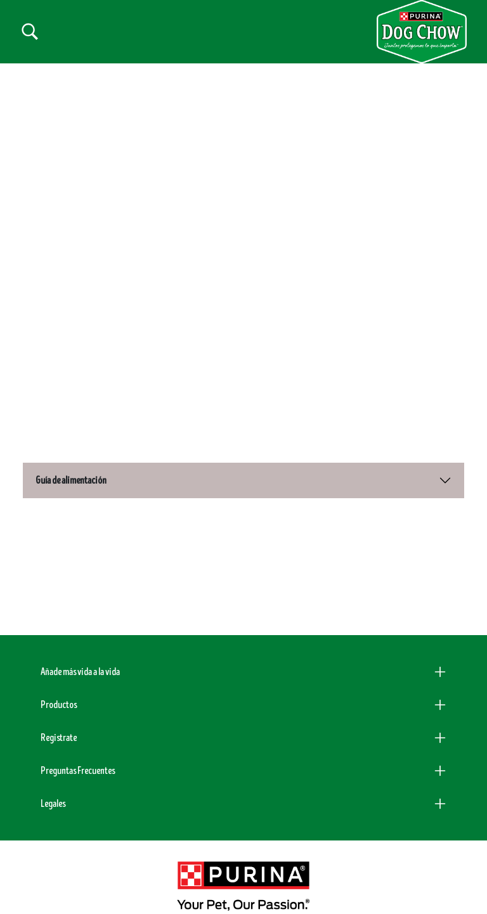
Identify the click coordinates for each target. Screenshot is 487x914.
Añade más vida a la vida (80, 654)
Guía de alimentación (71, 464)
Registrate (59, 720)
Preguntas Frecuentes (78, 753)
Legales (53, 786)
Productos (59, 687)
